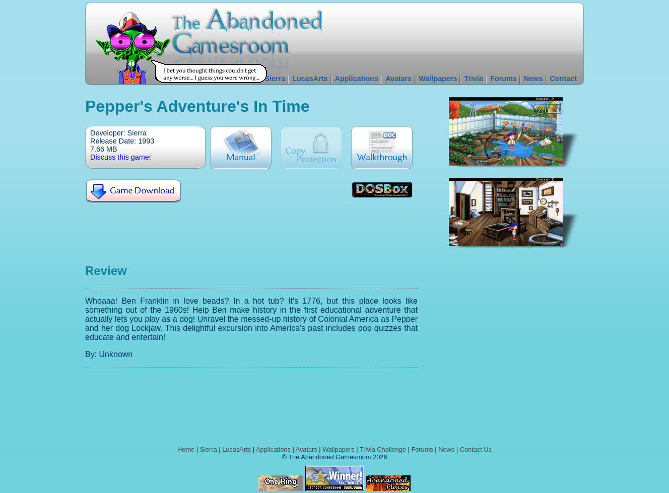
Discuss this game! (120, 157)
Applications (356, 79)
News (533, 79)
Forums (503, 79)
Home (185, 449)
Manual (241, 147)
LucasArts (309, 79)
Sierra (274, 79)
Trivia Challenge (383, 449)
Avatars (398, 79)
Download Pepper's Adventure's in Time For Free (133, 191)
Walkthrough (382, 147)
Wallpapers (438, 79)
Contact (563, 79)
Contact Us (476, 449)
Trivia (473, 79)
